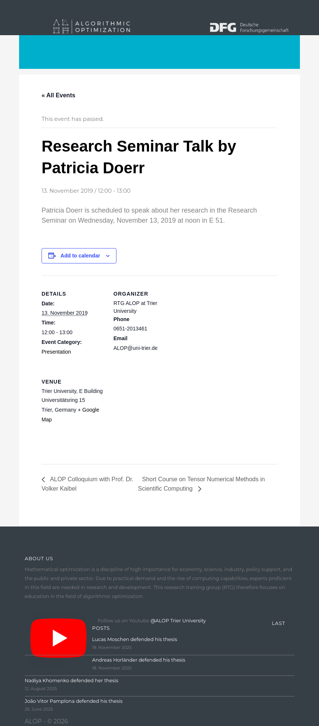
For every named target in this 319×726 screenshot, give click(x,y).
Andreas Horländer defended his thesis (138, 660)
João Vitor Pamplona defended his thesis (73, 701)
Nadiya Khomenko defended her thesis (71, 680)
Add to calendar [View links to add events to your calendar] (80, 256)
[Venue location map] (152, 414)
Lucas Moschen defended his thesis (134, 639)
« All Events (58, 95)
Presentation (56, 352)
